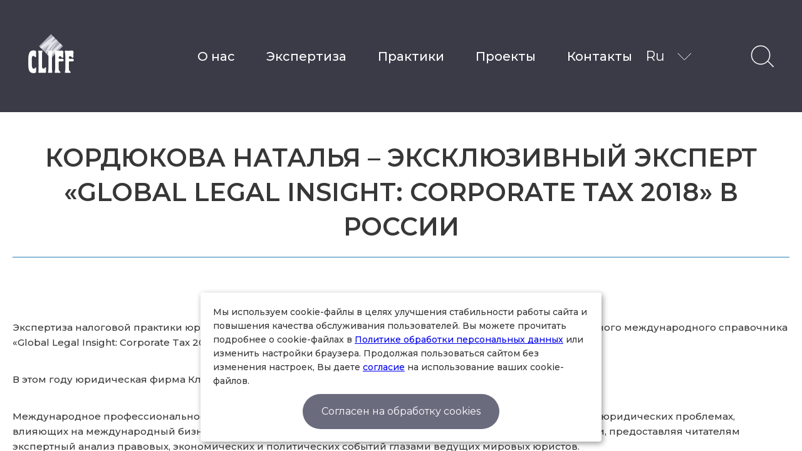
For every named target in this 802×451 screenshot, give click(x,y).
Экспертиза (306, 56)
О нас (216, 56)
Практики (411, 56)
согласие (384, 367)
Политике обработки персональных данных (459, 339)
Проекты (506, 56)
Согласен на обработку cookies (401, 411)
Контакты (599, 56)
